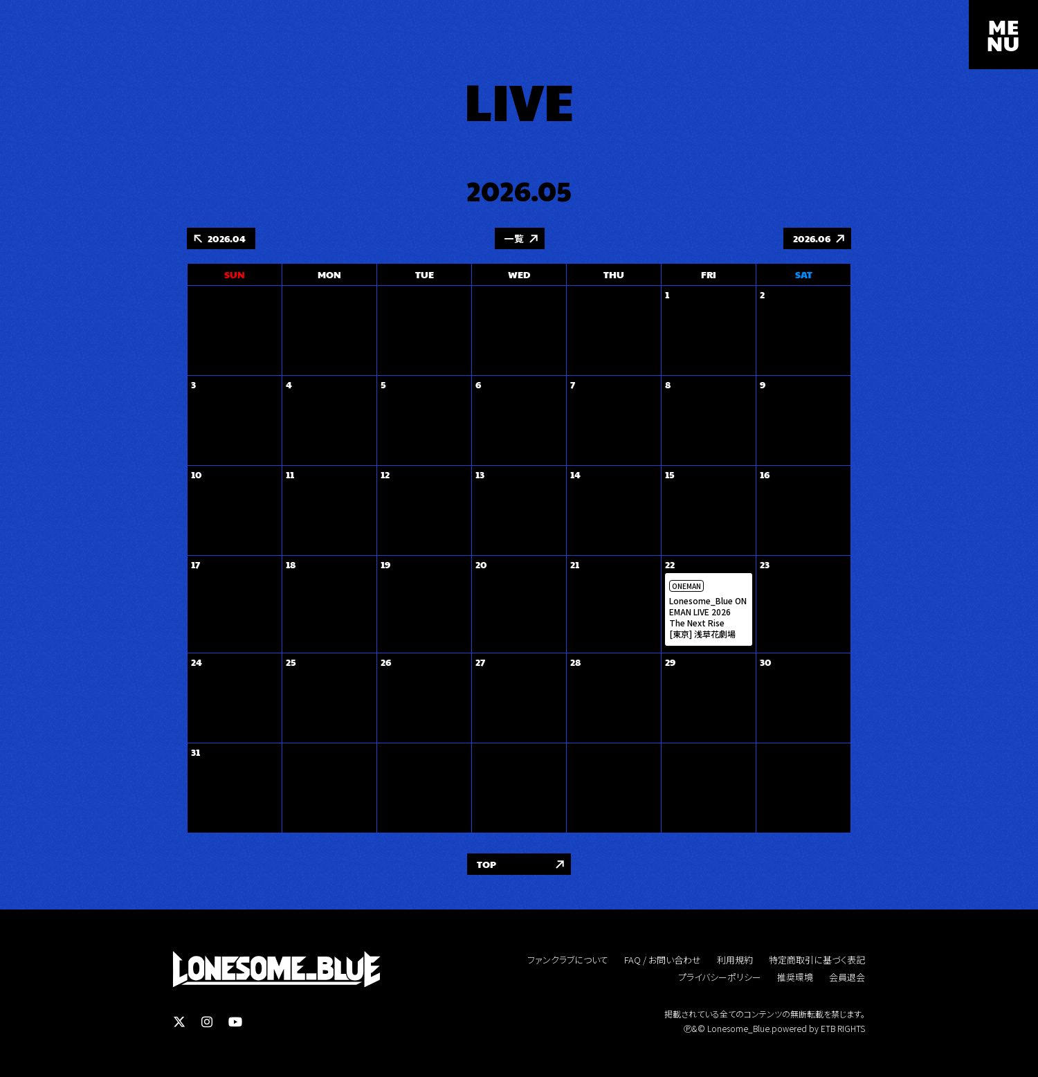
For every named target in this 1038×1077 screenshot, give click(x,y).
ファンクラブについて (567, 960)
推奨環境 (795, 977)
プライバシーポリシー (719, 977)
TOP (486, 864)
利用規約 (735, 960)
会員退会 (847, 977)
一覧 (514, 239)
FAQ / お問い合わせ (662, 960)
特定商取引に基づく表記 (817, 960)
